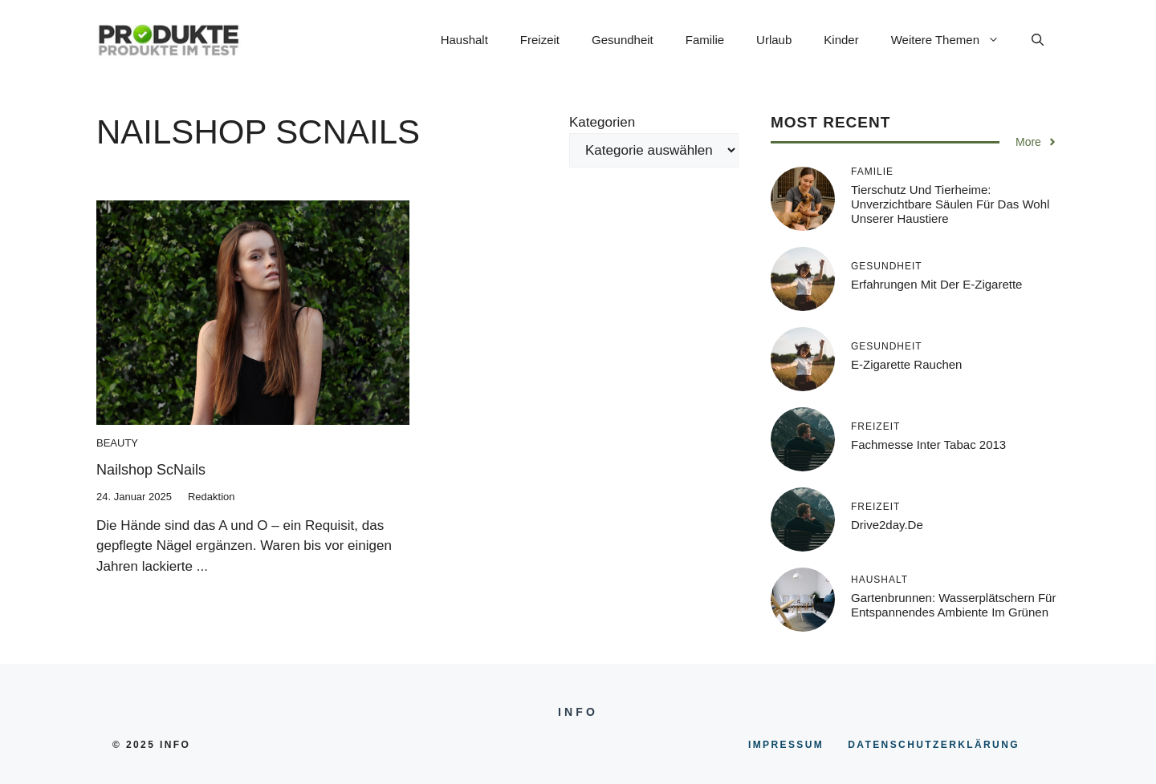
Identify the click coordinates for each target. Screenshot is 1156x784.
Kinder (841, 39)
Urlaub (774, 39)
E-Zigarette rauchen (906, 364)
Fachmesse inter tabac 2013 (928, 444)
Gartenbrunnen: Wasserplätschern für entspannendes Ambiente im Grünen (953, 605)
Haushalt (464, 39)
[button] (1038, 40)
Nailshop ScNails (151, 470)
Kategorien (602, 122)
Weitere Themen (953, 40)
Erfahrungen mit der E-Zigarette (936, 284)
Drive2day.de (887, 524)
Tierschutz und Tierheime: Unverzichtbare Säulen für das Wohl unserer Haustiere (950, 204)
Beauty (117, 443)
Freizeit (540, 39)
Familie (705, 39)
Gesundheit (622, 39)
